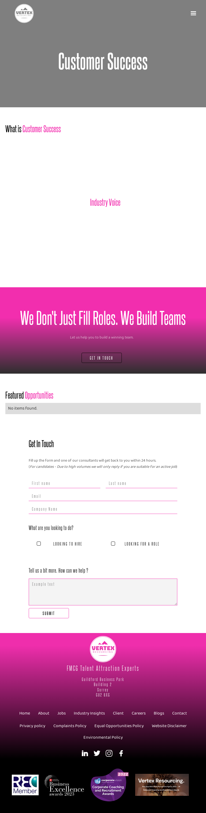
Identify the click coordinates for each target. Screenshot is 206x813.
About (43, 713)
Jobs (61, 713)
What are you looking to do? (51, 528)
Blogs (159, 713)
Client (118, 713)
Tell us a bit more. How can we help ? (58, 570)
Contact (179, 713)
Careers (139, 713)
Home (24, 713)
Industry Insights (89, 713)
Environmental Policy (103, 737)
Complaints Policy (69, 726)
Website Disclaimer (169, 726)
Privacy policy (32, 726)
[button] (193, 13)
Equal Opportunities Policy (119, 726)
